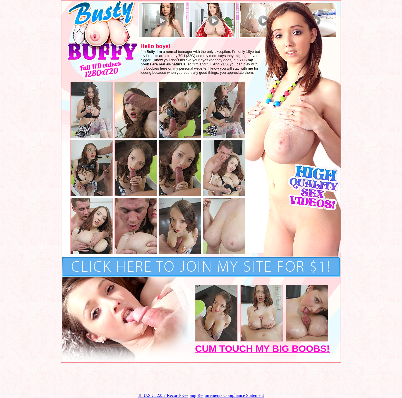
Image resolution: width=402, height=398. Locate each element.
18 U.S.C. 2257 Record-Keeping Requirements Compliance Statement (201, 395)
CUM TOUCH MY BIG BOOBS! (262, 348)
